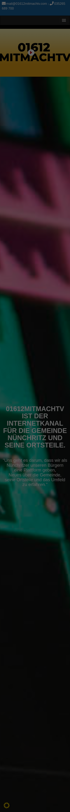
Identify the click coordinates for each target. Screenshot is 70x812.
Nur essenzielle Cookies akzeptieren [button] (35, 107)
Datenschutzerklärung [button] (36, 131)
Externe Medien (53, 71)
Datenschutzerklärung (15, 59)
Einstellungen (27, 62)
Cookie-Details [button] (18, 131)
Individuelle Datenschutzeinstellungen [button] (35, 121)
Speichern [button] (35, 94)
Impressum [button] (53, 131)
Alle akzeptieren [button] (35, 83)
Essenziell (11, 71)
